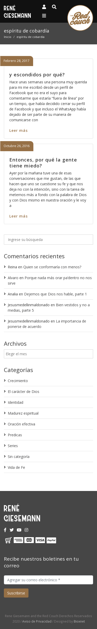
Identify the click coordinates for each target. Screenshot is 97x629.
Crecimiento (18, 380)
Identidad (15, 402)
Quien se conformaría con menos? (52, 266)
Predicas (15, 434)
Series (13, 445)
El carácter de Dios (23, 391)
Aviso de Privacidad (36, 621)
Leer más (18, 130)
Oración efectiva (21, 424)
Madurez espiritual (23, 413)
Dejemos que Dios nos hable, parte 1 (55, 294)
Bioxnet (79, 621)
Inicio (7, 37)
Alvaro (13, 277)
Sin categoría (18, 456)
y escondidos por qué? (37, 74)
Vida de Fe (16, 467)
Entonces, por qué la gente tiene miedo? (43, 163)
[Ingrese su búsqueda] (48, 240)
